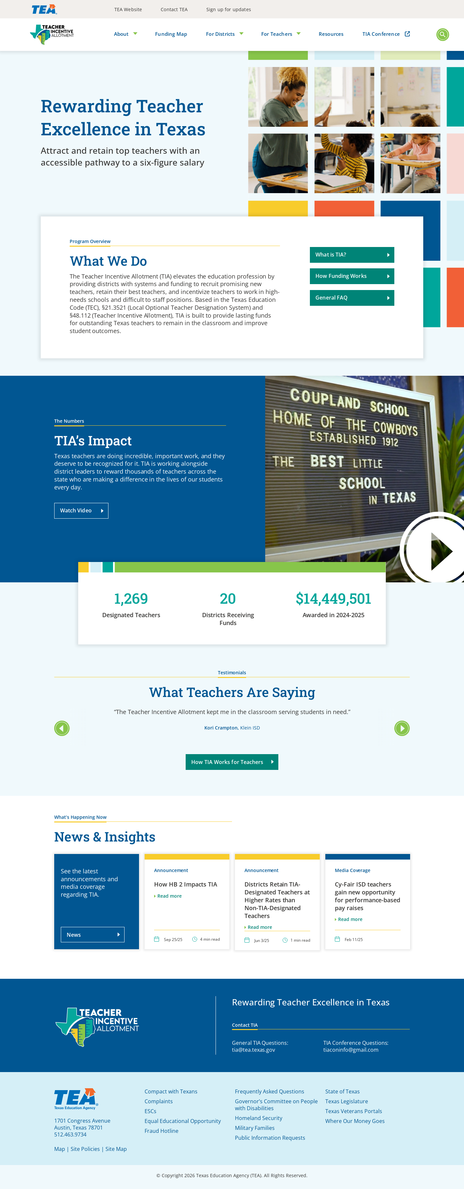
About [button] (121, 33)
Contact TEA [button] (174, 9)
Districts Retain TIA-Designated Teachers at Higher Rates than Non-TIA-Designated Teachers (277, 904)
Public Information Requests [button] (270, 1137)
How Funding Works (353, 280)
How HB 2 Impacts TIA (185, 888)
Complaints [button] (159, 1101)
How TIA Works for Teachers (233, 766)
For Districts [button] (221, 33)
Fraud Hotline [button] (161, 1130)
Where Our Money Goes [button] (355, 1121)
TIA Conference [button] (382, 33)
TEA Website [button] (128, 9)
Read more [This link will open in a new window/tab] (350, 923)
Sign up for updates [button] (228, 9)
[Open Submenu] (134, 34)
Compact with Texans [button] (171, 1091)
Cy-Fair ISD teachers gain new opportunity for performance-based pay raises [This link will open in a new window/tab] (367, 900)
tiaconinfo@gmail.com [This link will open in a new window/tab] (350, 1049)
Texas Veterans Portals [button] (353, 1111)
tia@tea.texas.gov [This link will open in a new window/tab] (253, 1049)
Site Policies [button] (85, 1149)
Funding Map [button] (171, 33)
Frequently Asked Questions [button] (269, 1091)
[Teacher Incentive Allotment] (97, 1027)
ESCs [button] (150, 1111)
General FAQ (353, 301)
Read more (169, 900)
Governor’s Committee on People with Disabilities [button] (276, 1105)
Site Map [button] (116, 1149)
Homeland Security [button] (258, 1118)
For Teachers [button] (278, 33)
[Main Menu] (442, 35)
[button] (442, 34)
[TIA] (52, 34)
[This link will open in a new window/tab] (44, 9)
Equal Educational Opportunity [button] (183, 1121)
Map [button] (59, 1149)
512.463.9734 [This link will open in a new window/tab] (70, 1134)
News (94, 938)
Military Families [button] (255, 1128)
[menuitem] (128, 9)
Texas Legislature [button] (346, 1101)
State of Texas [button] (342, 1091)
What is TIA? (353, 258)
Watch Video (78, 510)
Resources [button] (332, 33)
